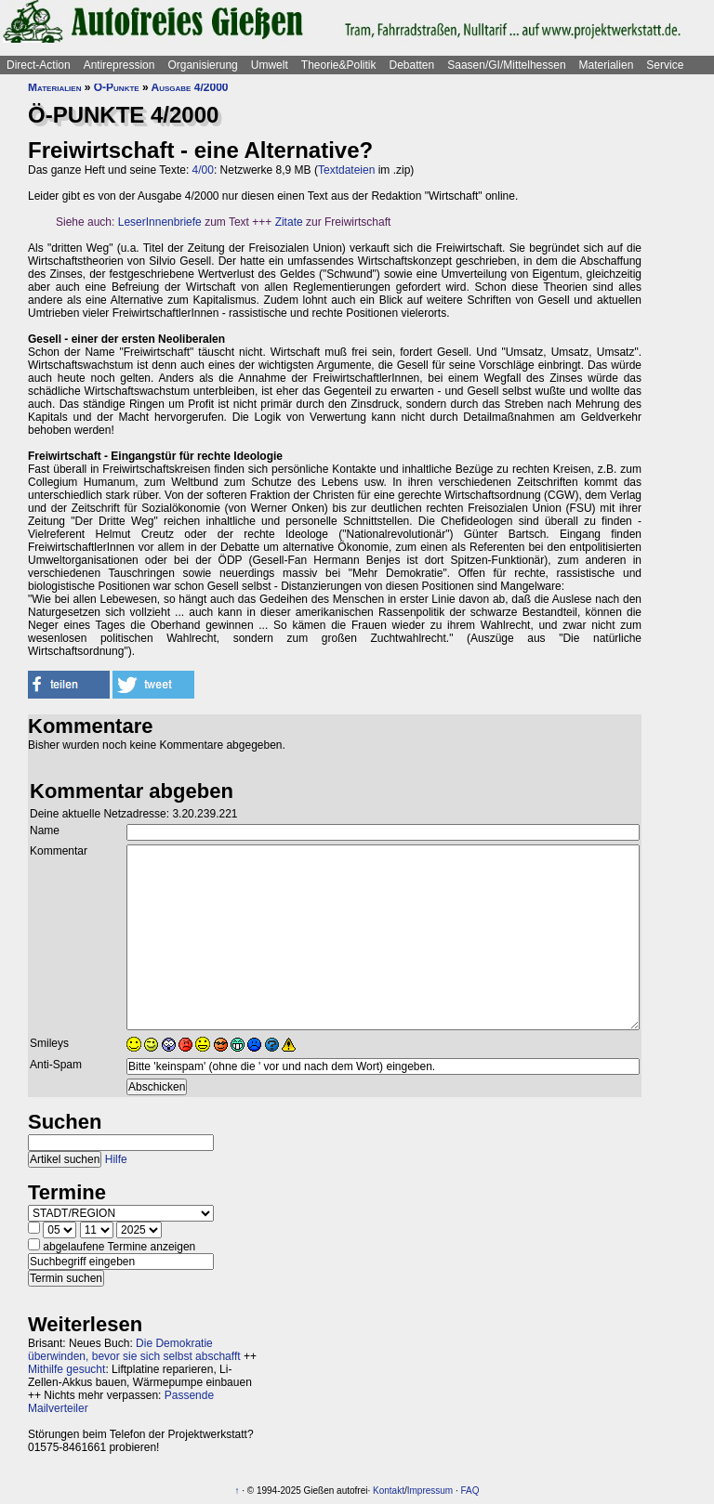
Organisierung (202, 65)
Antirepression (119, 65)
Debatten (412, 65)
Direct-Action (39, 65)
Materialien (606, 65)
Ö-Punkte (116, 87)
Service (664, 65)
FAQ (470, 1490)
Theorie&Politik (339, 65)
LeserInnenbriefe (160, 222)
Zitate (289, 222)
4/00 (203, 170)
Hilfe (116, 1159)
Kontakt (388, 1490)
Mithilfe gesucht (66, 1369)
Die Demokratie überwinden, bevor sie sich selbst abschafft (134, 1350)
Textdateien (346, 170)
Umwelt (269, 65)
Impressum (430, 1490)
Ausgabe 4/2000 (190, 87)
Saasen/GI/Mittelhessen (506, 65)
